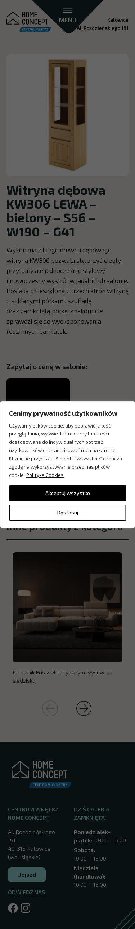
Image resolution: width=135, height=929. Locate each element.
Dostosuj (67, 512)
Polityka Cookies (45, 475)
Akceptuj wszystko (67, 493)
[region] (67, 464)
